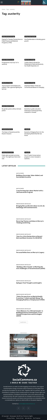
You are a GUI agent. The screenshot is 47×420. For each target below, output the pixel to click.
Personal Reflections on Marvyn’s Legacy (30, 252)
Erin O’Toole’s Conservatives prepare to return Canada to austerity (32, 157)
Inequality (27, 129)
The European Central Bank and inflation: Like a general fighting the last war (12, 87)
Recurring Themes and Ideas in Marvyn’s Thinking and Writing (30, 222)
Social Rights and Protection (32, 106)
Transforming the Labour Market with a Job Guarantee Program (29, 191)
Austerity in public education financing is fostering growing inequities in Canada (33, 110)
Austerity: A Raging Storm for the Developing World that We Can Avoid (34, 133)
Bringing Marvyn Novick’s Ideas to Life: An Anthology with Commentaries (30, 206)
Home (3, 9)
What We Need (20, 173)
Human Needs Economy (7, 59)
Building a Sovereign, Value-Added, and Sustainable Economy (29, 176)
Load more (23, 322)
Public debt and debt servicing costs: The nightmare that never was (11, 157)
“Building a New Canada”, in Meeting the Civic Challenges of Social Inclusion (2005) (30, 267)
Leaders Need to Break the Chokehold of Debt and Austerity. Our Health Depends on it (33, 64)
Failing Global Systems (30, 36)
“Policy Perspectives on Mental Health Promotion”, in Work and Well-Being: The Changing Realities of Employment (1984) (30, 298)
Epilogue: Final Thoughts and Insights (29, 283)
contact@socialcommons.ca (27, 403)
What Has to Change (30, 59)
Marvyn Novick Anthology (8, 36)
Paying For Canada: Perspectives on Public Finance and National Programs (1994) (12, 41)
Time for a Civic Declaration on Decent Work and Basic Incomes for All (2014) (29, 237)
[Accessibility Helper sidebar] (45, 2)
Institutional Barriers (7, 129)
